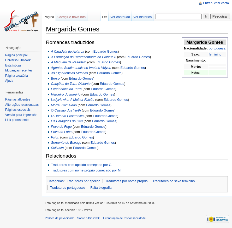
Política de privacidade (59, 218)
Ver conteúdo (120, 17)
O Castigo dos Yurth (66, 110)
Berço (55, 78)
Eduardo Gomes (105, 51)
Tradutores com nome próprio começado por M (86, 170)
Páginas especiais (18, 110)
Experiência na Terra (66, 89)
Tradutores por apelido (83, 181)
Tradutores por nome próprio (126, 181)
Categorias (55, 181)
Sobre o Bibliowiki (88, 218)
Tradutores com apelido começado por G (81, 165)
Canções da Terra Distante (71, 84)
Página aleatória (16, 75)
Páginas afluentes (17, 99)
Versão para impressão (21, 115)
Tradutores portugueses (67, 188)
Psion (55, 137)
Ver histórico (142, 17)
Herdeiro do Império (65, 94)
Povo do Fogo (61, 127)
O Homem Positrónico (67, 116)
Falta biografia (100, 188)
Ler (104, 17)
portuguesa (217, 48)
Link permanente (16, 120)
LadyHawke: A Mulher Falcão (72, 100)
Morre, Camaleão (64, 105)
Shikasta (57, 148)
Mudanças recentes (19, 70)
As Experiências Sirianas (69, 73)
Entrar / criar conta (216, 3)
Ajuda (9, 80)
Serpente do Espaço (66, 142)
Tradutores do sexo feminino (174, 181)
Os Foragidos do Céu (67, 121)
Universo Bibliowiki (18, 60)
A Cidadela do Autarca (67, 51)
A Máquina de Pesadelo (68, 62)
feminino (215, 54)
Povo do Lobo (61, 132)
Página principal (16, 55)
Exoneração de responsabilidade (124, 218)
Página (49, 17)
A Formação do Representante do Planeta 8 (83, 57)
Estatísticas (13, 65)
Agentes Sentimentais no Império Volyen (81, 68)
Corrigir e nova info (71, 17)
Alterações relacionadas (22, 105)
